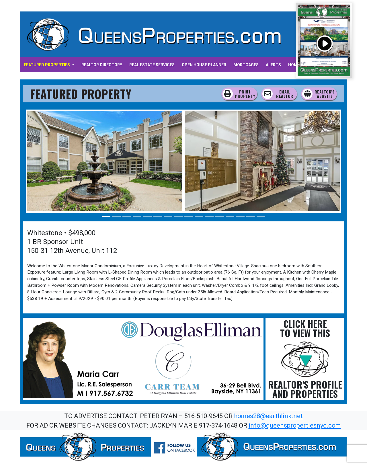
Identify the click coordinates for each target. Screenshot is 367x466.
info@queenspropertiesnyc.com (295, 425)
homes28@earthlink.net (268, 416)
